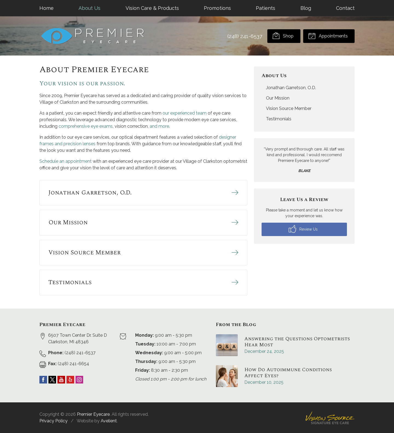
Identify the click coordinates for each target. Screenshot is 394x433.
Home (46, 8)
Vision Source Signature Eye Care (330, 417)
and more (159, 126)
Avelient (109, 420)
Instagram (79, 379)
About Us (89, 8)
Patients (265, 8)
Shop (283, 35)
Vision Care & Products (152, 8)
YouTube (61, 379)
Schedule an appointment (65, 161)
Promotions (217, 8)
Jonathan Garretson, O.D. (291, 87)
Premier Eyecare (93, 414)
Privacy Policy (53, 420)
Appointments (328, 35)
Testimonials (278, 118)
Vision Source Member (288, 108)
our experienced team (185, 113)
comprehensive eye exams (86, 126)
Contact (345, 8)
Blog (305, 8)
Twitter (52, 379)
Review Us (303, 229)
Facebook (43, 379)
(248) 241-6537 (244, 36)
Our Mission (277, 98)
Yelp (70, 379)
